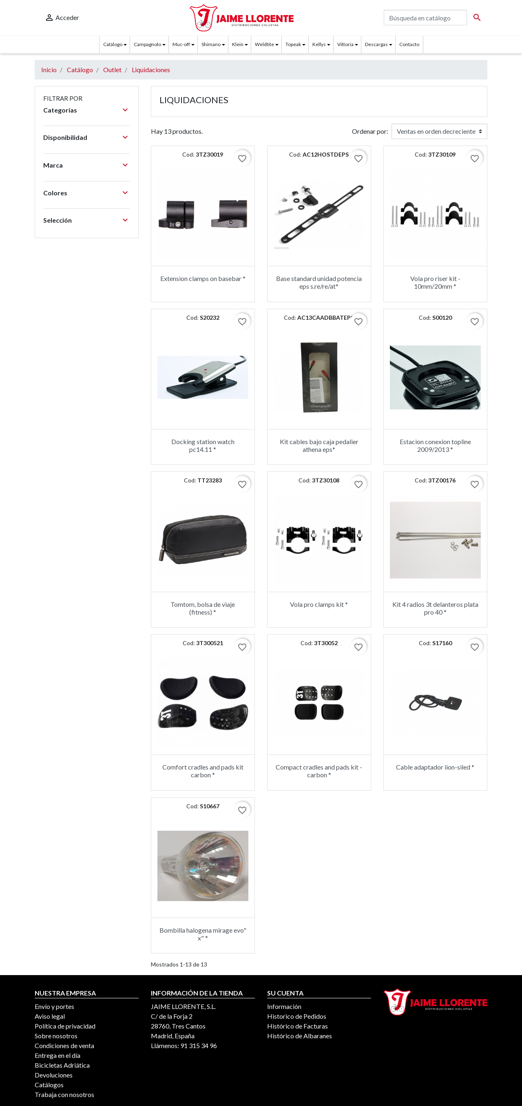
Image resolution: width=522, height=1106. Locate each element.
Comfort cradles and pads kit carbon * (202, 771)
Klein (237, 44)
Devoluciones (54, 1075)
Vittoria (345, 44)
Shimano (211, 44)
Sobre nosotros (56, 1036)
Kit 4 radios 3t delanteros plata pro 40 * (435, 608)
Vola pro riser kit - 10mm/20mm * (435, 282)
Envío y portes (54, 1006)
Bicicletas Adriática (62, 1065)
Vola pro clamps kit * (319, 604)
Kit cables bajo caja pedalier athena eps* (319, 445)
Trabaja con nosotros (64, 1094)
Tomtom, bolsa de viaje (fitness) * (202, 608)
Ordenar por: (370, 131)
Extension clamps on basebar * (203, 278)
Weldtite (264, 44)
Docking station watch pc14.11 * (202, 445)
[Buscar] (425, 17)
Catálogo (112, 44)
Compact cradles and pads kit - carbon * (319, 771)
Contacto (409, 44)
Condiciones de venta (64, 1045)
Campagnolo (147, 44)
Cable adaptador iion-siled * (435, 767)
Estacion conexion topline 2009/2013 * (435, 445)
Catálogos (49, 1084)
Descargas (376, 44)
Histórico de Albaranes (299, 1036)
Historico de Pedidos (296, 1016)
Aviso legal (50, 1016)
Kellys (319, 44)
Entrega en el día (57, 1055)
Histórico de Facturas (297, 1026)
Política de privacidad (65, 1026)
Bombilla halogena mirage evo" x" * (202, 934)
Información (284, 1006)
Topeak (293, 44)
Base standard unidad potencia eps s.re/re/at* (319, 282)
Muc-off (181, 44)
